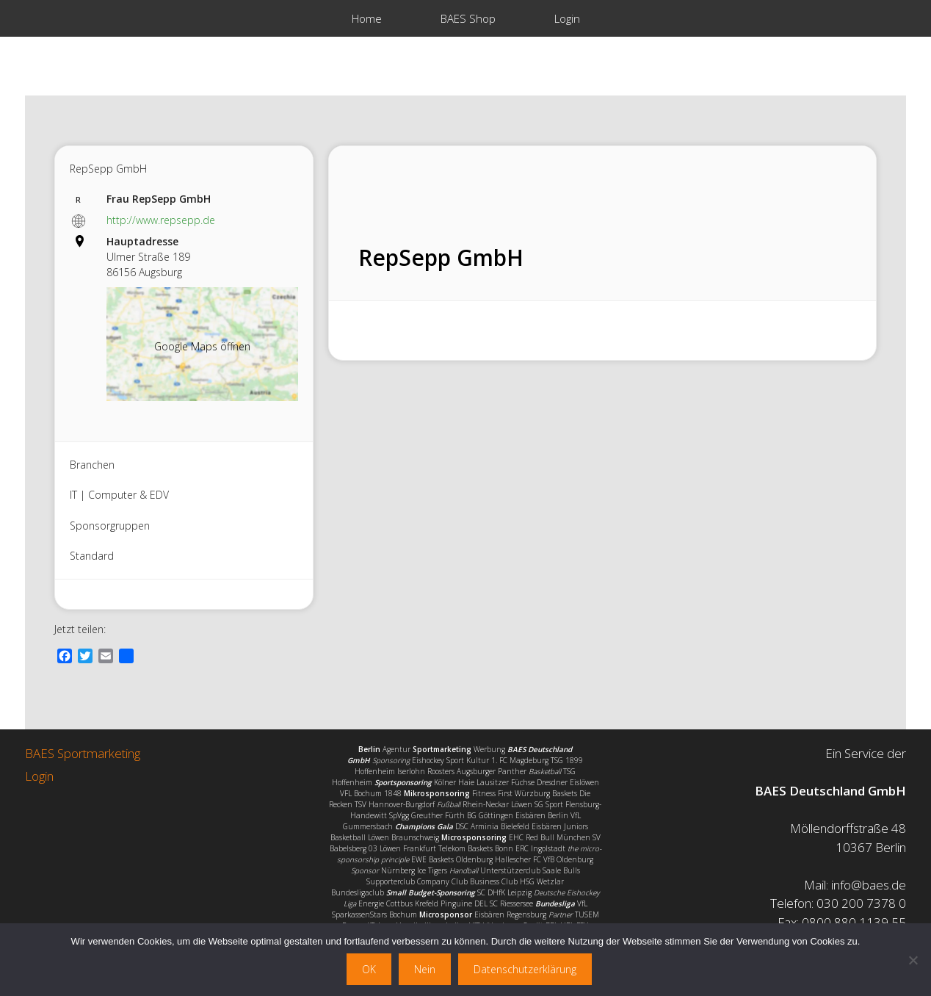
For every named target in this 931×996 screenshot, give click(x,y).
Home (367, 18)
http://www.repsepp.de (160, 220)
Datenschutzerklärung (525, 969)
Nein (424, 969)
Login (567, 18)
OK (369, 969)
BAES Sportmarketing (82, 753)
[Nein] (912, 960)
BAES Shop (468, 18)
